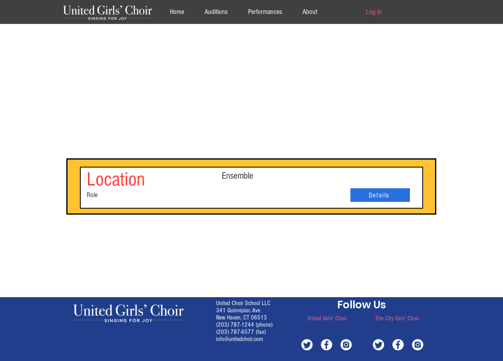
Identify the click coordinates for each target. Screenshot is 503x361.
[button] (310, 12)
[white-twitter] (307, 344)
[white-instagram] (346, 344)
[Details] (380, 195)
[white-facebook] (326, 344)
